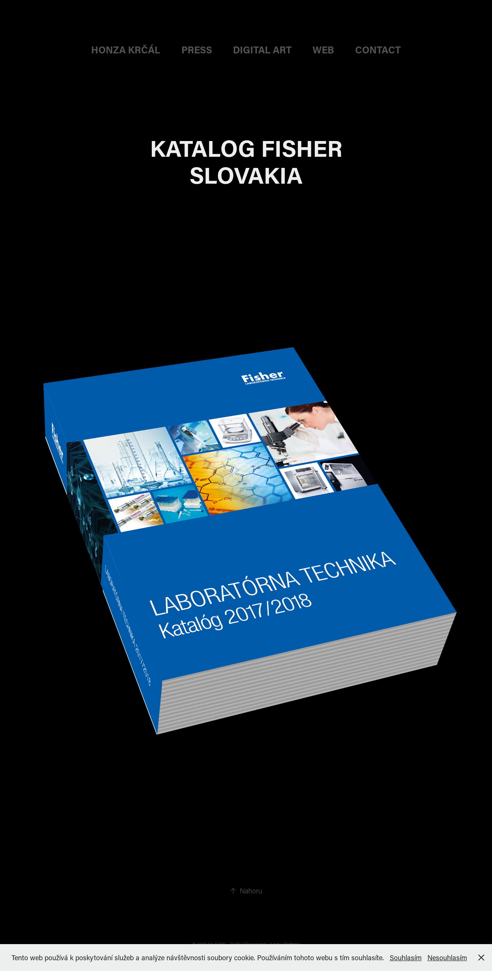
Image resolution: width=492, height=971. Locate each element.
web (323, 49)
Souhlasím (406, 957)
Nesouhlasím (447, 957)
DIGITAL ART (262, 49)
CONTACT (378, 49)
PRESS (196, 49)
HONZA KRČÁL (125, 49)
